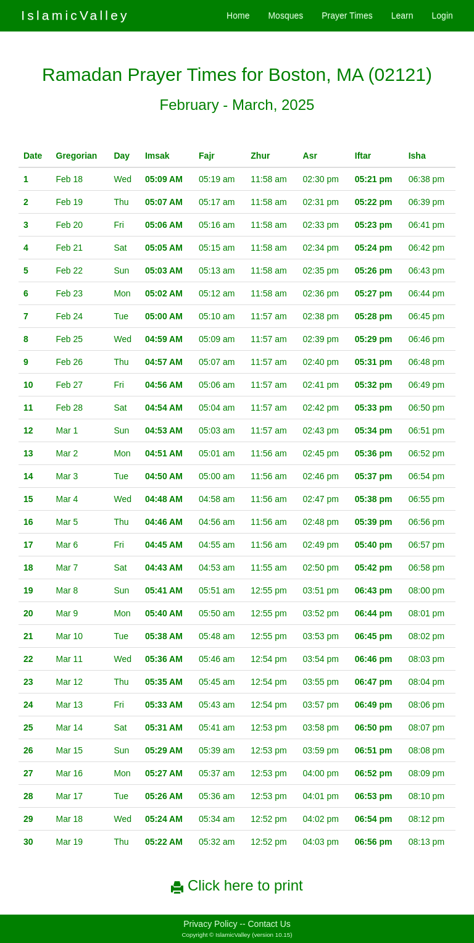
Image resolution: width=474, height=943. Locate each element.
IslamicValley (75, 15)
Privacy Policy (210, 924)
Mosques (285, 15)
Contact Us (269, 924)
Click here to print (236, 885)
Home (238, 15)
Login (442, 15)
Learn (402, 15)
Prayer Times (347, 15)
